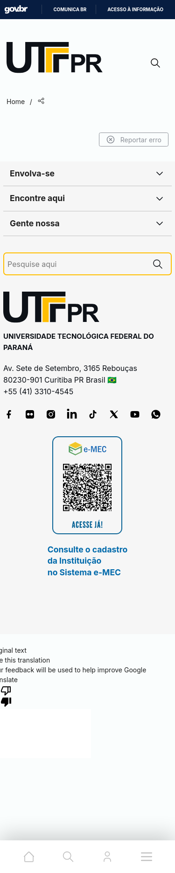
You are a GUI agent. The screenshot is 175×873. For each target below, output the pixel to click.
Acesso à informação (135, 9)
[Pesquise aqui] (76, 264)
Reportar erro (133, 139)
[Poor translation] (6, 695)
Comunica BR (69, 9)
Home (16, 101)
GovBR (16, 9)
